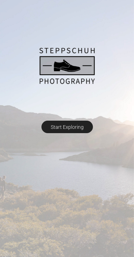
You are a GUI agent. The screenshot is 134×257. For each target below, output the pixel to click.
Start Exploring (67, 127)
